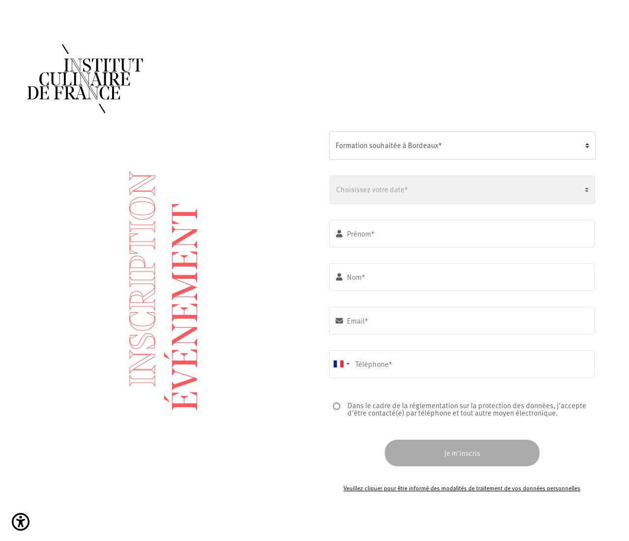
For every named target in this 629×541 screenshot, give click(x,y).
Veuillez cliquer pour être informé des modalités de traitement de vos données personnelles (461, 487)
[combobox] (341, 364)
